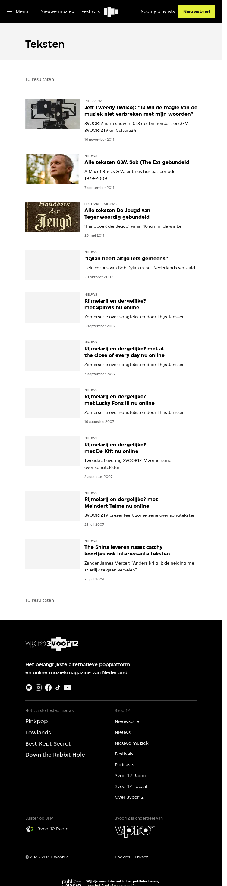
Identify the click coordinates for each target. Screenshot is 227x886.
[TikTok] (57, 687)
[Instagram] (38, 687)
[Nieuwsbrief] (196, 11)
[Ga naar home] (111, 11)
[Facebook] (48, 687)
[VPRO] (135, 832)
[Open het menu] (18, 11)
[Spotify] (29, 687)
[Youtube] (67, 687)
